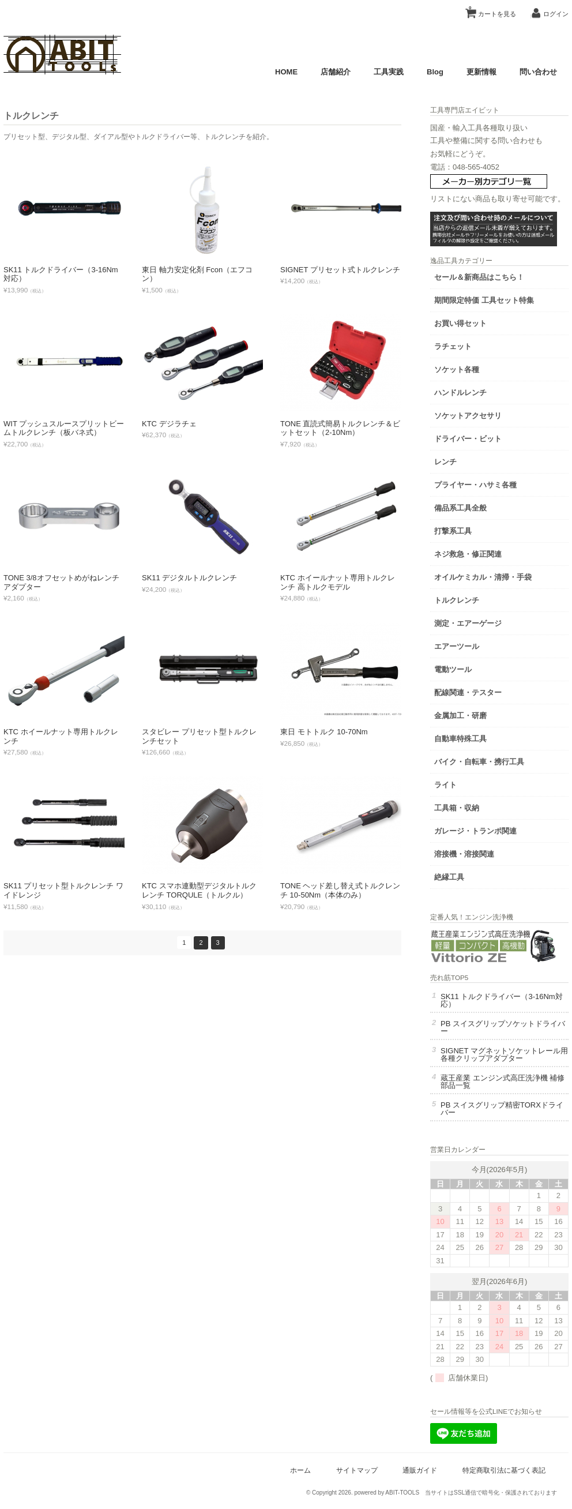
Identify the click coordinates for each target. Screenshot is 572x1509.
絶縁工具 (449, 877)
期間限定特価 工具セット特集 (484, 300)
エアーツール (456, 646)
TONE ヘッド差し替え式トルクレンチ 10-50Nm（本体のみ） (340, 890)
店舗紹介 (336, 71)
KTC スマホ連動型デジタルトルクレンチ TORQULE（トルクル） (199, 890)
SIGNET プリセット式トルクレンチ (340, 269)
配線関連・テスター (468, 692)
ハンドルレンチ (460, 392)
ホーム (300, 1470)
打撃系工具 (453, 531)
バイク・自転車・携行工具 (479, 761)
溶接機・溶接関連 (464, 854)
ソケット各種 (456, 369)
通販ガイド (419, 1470)
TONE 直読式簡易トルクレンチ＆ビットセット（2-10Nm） (340, 428)
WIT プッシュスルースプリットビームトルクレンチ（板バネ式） (63, 428)
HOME (286, 71)
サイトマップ (357, 1470)
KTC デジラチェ (169, 423)
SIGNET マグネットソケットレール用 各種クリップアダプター (504, 1054)
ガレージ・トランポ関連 (475, 831)
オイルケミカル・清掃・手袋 (483, 577)
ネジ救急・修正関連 (468, 554)
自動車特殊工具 (460, 738)
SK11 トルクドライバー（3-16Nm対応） (502, 1000)
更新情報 (481, 71)
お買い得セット (460, 323)
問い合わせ (538, 71)
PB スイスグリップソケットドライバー (503, 1027)
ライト (445, 784)
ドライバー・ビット (468, 438)
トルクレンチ (456, 600)
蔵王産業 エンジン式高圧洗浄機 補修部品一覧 (503, 1081)
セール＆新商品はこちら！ (479, 277)
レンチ (445, 461)
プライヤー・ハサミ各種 (475, 485)
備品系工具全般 (460, 508)
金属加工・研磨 (460, 715)
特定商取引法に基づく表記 (503, 1470)
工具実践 (389, 71)
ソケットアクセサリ (468, 415)
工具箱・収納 (456, 808)
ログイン (556, 13)
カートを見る (492, 9)
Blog (435, 71)
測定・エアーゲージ (468, 623)
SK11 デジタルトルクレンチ (189, 577)
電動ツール (453, 669)
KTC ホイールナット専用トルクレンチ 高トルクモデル (337, 582)
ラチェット (453, 346)
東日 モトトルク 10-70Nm (324, 731)
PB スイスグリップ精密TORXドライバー (502, 1109)
